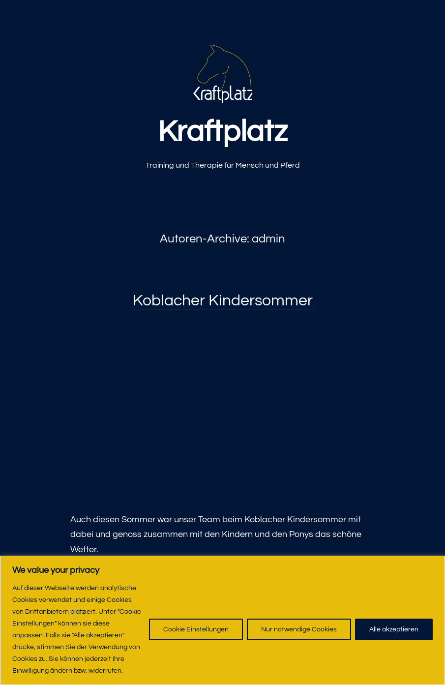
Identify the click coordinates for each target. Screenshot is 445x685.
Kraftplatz (222, 132)
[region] (222, 620)
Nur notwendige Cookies (299, 629)
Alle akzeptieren (393, 629)
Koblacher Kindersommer (223, 301)
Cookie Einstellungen (196, 629)
